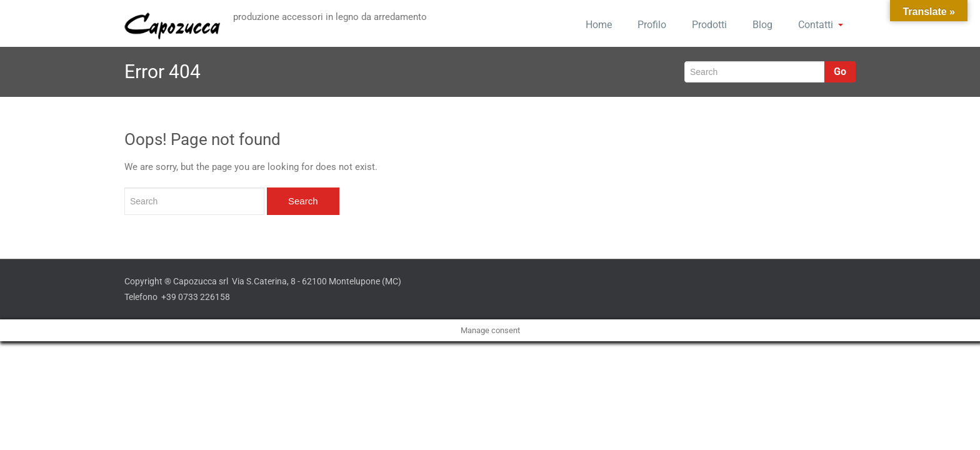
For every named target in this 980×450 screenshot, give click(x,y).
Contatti (820, 25)
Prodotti (709, 25)
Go (840, 72)
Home (599, 25)
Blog (762, 25)
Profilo (652, 25)
